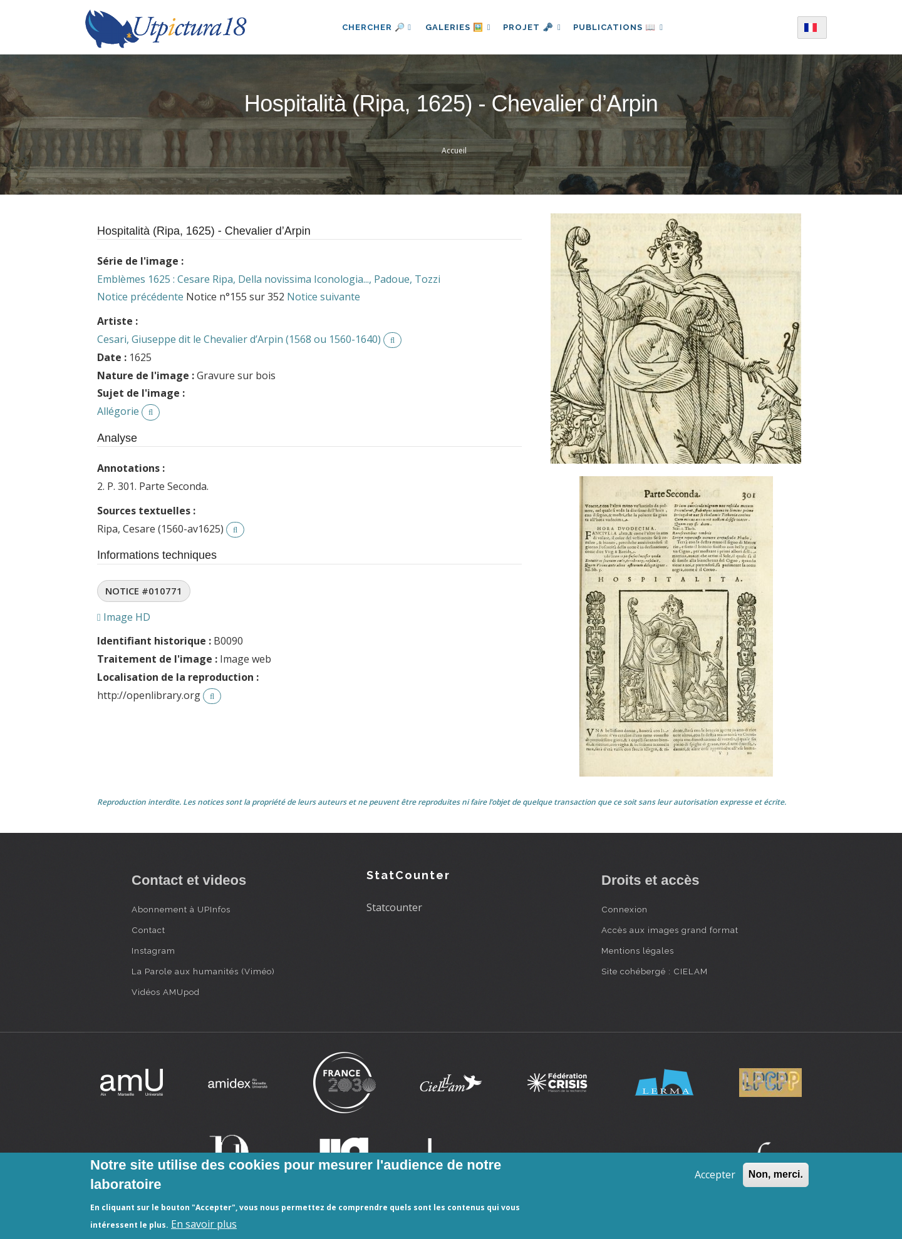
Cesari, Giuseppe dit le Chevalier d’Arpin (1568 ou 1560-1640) (239, 339)
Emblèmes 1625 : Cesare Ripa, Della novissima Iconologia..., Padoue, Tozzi (268, 279)
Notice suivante (323, 296)
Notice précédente (140, 296)
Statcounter (394, 907)
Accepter (715, 1174)
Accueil (454, 150)
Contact (148, 930)
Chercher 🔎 (372, 27)
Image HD (123, 617)
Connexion (624, 909)
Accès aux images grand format (670, 930)
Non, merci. (776, 1174)
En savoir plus (204, 1224)
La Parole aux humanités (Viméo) (203, 971)
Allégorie (118, 411)
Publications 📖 (621, 27)
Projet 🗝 (532, 27)
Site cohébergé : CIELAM (654, 971)
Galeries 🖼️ (455, 27)
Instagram (153, 951)
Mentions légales (637, 951)
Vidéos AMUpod (166, 992)
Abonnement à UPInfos (181, 909)
